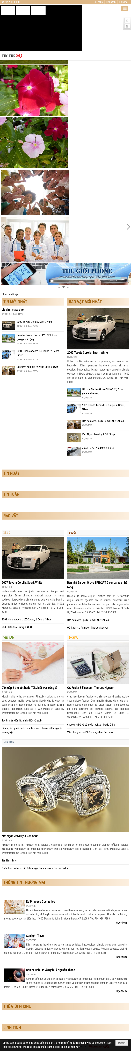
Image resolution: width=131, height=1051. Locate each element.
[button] (124, 8)
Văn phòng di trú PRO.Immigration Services (90, 732)
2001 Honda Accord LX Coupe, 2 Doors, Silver (26, 619)
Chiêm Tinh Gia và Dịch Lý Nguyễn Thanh (50, 970)
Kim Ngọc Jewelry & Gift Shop (98, 434)
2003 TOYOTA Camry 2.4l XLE (98, 447)
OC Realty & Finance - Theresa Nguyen (87, 627)
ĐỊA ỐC (73, 532)
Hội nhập (111, 2)
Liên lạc (123, 2)
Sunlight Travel (35, 936)
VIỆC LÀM (8, 637)
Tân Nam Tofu (9, 860)
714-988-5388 (12, 2)
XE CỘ (6, 532)
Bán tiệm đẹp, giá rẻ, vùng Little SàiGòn (37, 366)
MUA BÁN (8, 742)
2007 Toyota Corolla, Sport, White (35, 321)
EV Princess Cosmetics (40, 901)
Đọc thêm (121, 922)
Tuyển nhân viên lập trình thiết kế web (22, 720)
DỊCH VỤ (73, 637)
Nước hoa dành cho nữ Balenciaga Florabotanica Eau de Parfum (35, 868)
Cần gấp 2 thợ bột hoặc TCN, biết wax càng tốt (30, 687)
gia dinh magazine (13, 309)
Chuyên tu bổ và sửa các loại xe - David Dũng (91, 724)
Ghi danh (98, 2)
